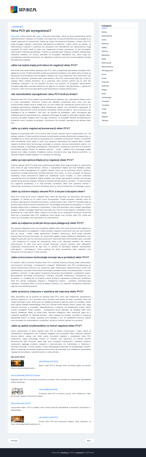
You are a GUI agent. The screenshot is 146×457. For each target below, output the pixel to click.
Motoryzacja (106, 63)
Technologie (106, 97)
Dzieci (104, 40)
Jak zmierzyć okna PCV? (48, 417)
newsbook (79, 452)
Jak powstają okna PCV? (48, 389)
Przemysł (105, 82)
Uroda (104, 109)
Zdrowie (105, 120)
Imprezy (105, 51)
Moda (104, 59)
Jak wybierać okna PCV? (48, 361)
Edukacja (105, 44)
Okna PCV (15, 36)
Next (89, 441)
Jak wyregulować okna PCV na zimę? (25, 375)
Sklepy (104, 90)
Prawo (104, 78)
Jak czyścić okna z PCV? (21, 403)
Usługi (104, 113)
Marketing (105, 55)
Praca (104, 74)
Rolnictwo (105, 86)
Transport (105, 101)
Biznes (104, 32)
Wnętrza (105, 117)
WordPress (65, 452)
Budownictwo (17, 27)
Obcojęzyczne (107, 70)
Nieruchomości (107, 67)
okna (38, 36)
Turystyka (105, 105)
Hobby (104, 47)
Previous (13, 441)
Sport (104, 94)
